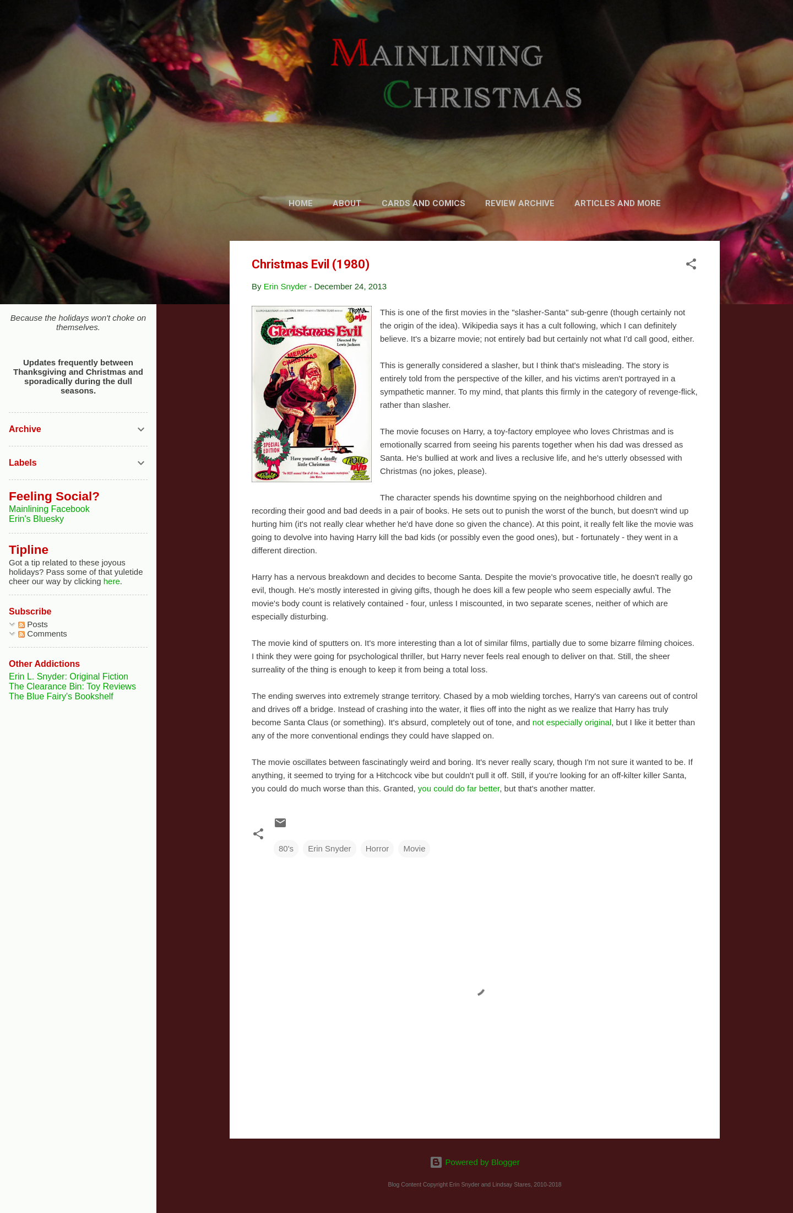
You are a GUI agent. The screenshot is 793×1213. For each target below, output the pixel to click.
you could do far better (458, 788)
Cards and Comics (423, 203)
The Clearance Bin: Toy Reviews (72, 686)
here (112, 581)
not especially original (572, 722)
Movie (414, 848)
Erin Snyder (329, 848)
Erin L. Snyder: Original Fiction (68, 676)
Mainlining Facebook (49, 509)
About (347, 203)
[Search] (713, 30)
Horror (377, 848)
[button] (691, 265)
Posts (33, 624)
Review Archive (520, 203)
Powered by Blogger (474, 1162)
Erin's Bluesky (36, 519)
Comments (42, 633)
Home (301, 203)
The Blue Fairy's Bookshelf (61, 696)
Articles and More (617, 203)
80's (286, 848)
